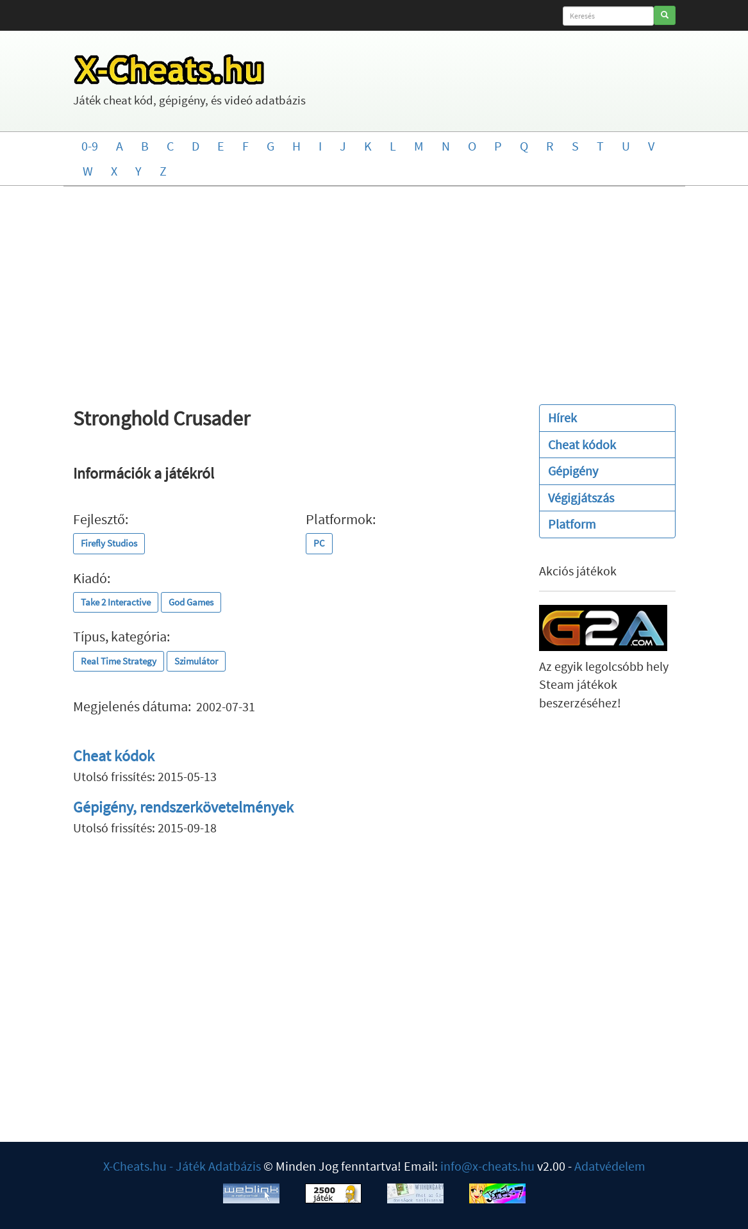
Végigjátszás (581, 498)
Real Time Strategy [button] (118, 661)
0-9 (89, 146)
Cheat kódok (113, 756)
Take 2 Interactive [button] (116, 602)
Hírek (562, 417)
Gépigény (573, 471)
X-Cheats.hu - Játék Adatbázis (182, 1166)
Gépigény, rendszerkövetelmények (183, 807)
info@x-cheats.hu (487, 1166)
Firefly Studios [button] (109, 543)
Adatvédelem (609, 1166)
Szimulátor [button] (196, 661)
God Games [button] (191, 602)
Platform (572, 524)
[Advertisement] (374, 289)
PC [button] (319, 543)
